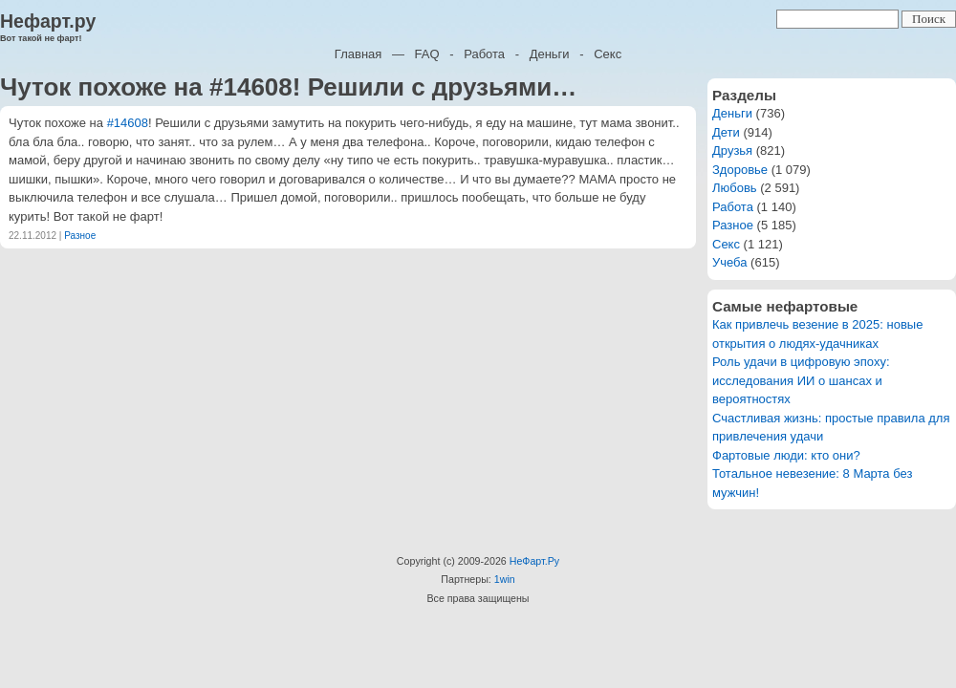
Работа (484, 54)
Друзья (732, 150)
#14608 (127, 123)
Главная (358, 54)
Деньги (550, 54)
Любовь (734, 188)
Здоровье (740, 169)
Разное (80, 235)
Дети (726, 132)
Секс (607, 54)
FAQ (427, 54)
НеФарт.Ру (534, 561)
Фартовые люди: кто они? (786, 455)
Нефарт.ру (48, 21)
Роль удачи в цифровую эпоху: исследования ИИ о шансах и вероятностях (801, 380)
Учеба (730, 262)
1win (504, 579)
